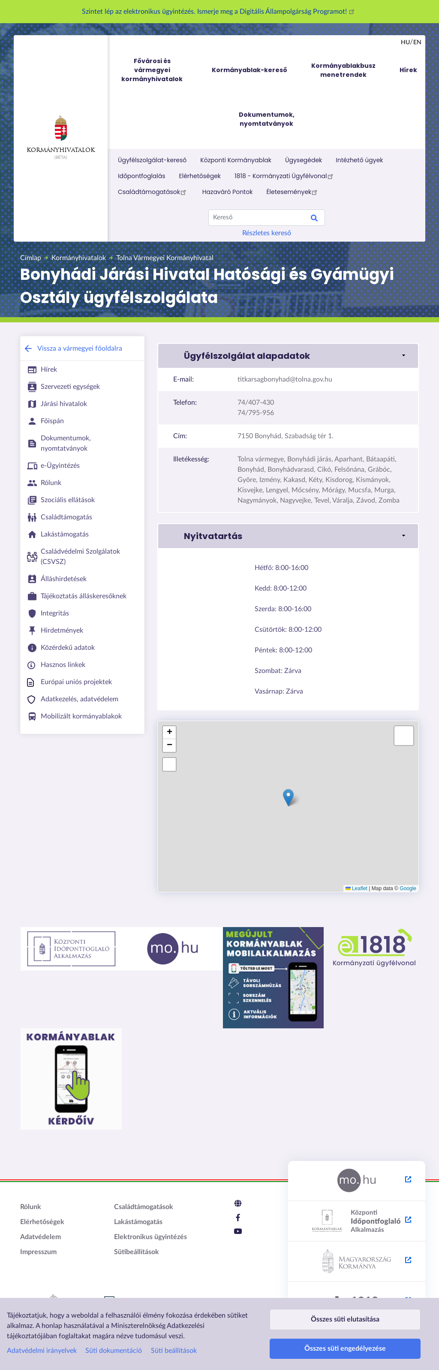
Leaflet (356, 888)
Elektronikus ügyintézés (150, 1237)
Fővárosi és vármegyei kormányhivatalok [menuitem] (159, 70)
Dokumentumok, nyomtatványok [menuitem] (267, 119)
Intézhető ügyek (359, 160)
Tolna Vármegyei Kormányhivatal (164, 258)
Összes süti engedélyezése (345, 1344)
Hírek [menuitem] (408, 70)
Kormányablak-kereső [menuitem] (249, 70)
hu (405, 42)
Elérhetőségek (200, 176)
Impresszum (38, 1252)
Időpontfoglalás (141, 176)
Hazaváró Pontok (227, 192)
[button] (288, 356)
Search (314, 219)
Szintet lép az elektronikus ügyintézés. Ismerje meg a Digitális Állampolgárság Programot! (219, 11)
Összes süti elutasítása (345, 1307)
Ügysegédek (303, 160)
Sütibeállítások (136, 1252)
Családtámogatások (153, 192)
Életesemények (293, 192)
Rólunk (30, 1206)
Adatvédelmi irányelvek (42, 1342)
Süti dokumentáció (113, 1342)
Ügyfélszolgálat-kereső (152, 160)
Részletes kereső (266, 233)
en (417, 42)
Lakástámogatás (138, 1221)
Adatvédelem (40, 1237)
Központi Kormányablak (235, 160)
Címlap (30, 258)
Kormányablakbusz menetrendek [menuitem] (343, 70)
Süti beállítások (174, 1342)
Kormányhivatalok (61, 134)
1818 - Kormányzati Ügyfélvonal (285, 176)
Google (408, 888)
